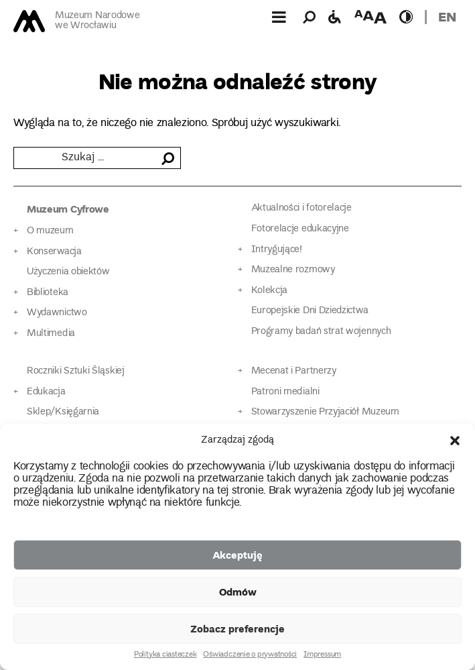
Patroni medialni (285, 392)
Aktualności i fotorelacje (301, 208)
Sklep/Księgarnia (63, 412)
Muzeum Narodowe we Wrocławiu (97, 21)
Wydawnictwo (57, 312)
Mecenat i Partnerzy (293, 371)
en (447, 16)
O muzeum (50, 231)
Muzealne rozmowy (293, 270)
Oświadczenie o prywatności (250, 655)
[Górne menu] (278, 17)
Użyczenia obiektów (68, 272)
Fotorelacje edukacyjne (300, 229)
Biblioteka (47, 292)
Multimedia (51, 333)
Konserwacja (54, 251)
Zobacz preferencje (237, 628)
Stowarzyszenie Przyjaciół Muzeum (325, 412)
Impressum (322, 655)
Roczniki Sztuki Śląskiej (76, 371)
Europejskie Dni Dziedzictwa (309, 310)
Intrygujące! (276, 249)
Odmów (238, 591)
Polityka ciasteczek (165, 655)
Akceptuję (237, 554)
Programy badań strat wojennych (321, 331)
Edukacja (46, 392)
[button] (455, 440)
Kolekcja (269, 290)
